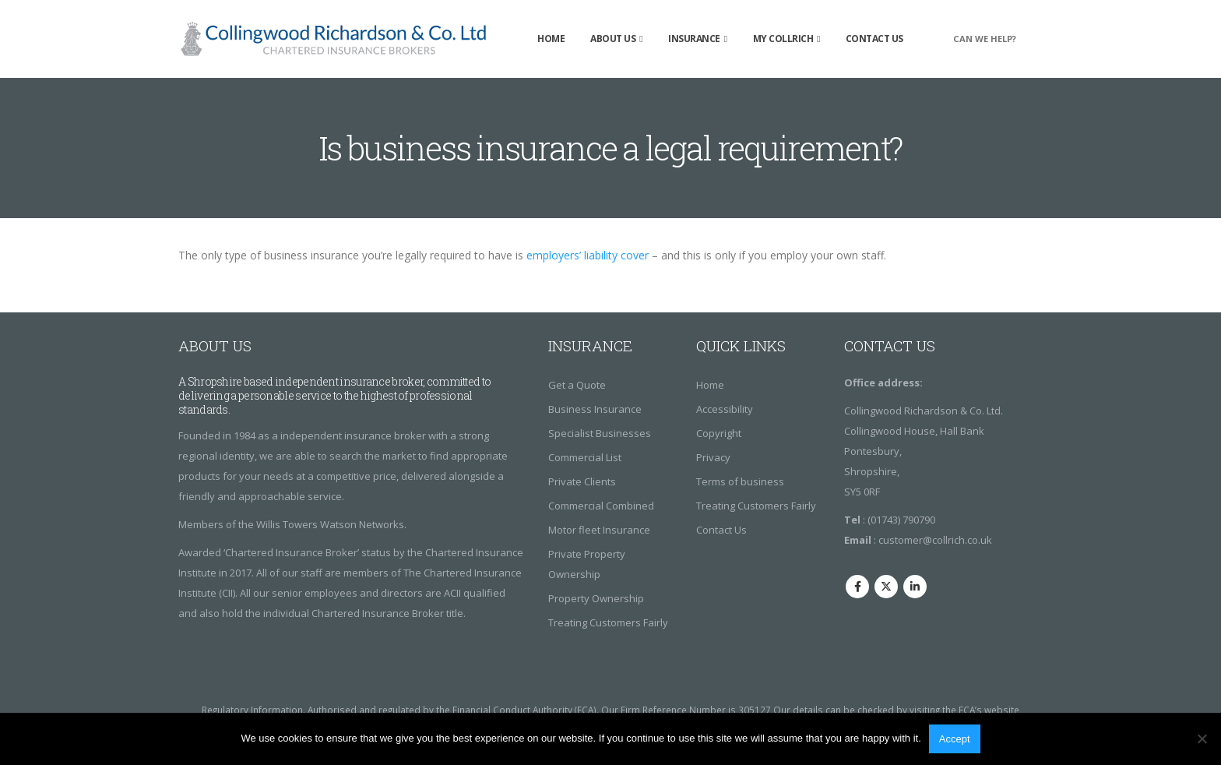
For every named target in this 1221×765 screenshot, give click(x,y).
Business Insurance (595, 409)
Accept (954, 739)
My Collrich (783, 38)
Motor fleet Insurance (599, 530)
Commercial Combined (601, 506)
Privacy (713, 457)
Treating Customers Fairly (608, 622)
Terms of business (740, 481)
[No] (1201, 738)
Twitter (886, 586)
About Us (612, 38)
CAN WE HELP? (984, 38)
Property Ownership (596, 598)
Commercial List (584, 457)
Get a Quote (577, 385)
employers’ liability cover (587, 255)
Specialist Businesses (599, 433)
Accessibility (724, 409)
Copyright (718, 433)
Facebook (857, 586)
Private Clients (582, 481)
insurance (694, 38)
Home (551, 38)
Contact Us (874, 38)
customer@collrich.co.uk (935, 540)
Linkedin (915, 586)
